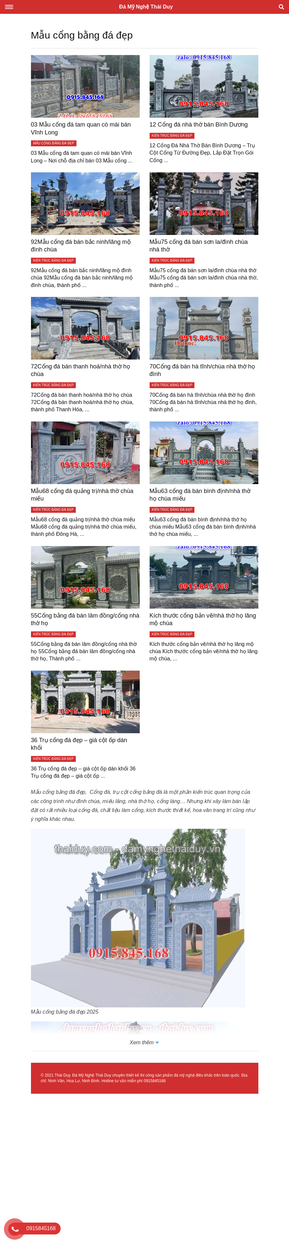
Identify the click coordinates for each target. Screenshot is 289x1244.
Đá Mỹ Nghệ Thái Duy (146, 7)
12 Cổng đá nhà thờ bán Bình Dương (199, 124)
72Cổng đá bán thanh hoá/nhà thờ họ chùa (80, 370)
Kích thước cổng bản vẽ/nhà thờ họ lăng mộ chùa (203, 619)
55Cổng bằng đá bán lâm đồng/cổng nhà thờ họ (85, 619)
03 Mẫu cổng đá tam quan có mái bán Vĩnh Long (81, 128)
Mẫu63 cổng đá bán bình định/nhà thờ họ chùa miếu (200, 495)
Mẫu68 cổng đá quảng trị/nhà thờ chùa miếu (82, 495)
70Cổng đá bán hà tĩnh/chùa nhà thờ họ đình (202, 370)
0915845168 (155, 1081)
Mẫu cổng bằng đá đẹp (58, 792)
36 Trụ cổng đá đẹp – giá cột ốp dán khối (79, 744)
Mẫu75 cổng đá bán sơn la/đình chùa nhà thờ (199, 246)
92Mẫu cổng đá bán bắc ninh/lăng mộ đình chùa (81, 246)
